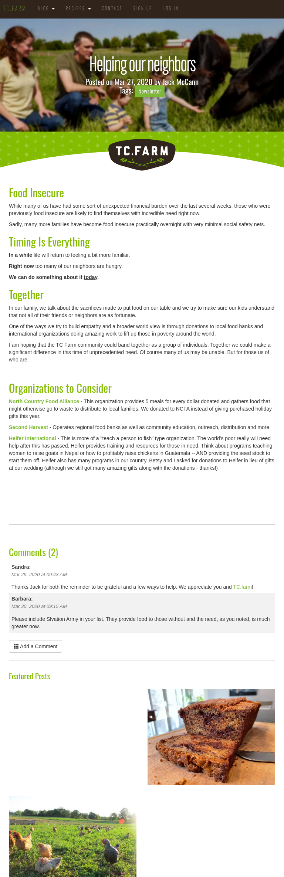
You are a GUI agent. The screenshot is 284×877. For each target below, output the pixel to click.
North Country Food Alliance (44, 401)
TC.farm (242, 587)
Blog (46, 9)
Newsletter (149, 90)
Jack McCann (181, 81)
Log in (171, 9)
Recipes (78, 9)
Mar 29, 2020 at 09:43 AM (39, 574)
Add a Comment (35, 646)
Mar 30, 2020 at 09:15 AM (39, 606)
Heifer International (32, 438)
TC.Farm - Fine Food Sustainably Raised (142, 155)
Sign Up (142, 9)
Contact (112, 9)
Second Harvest (28, 427)
